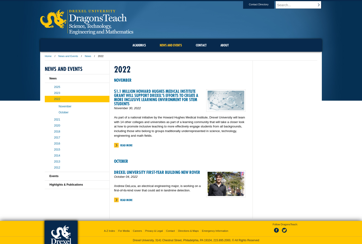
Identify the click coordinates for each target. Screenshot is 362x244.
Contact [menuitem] (201, 45)
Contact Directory (263, 4)
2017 (57, 137)
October (121, 161)
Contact (170, 230)
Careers (137, 230)
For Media (124, 230)
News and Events (68, 56)
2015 (57, 149)
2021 (57, 119)
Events (53, 176)
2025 (57, 87)
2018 (57, 131)
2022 (57, 99)
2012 (57, 167)
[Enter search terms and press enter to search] (301, 5)
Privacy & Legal (154, 230)
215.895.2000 (221, 240)
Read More (126, 145)
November (123, 80)
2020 (57, 125)
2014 (57, 155)
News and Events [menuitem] (171, 45)
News (88, 56)
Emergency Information (215, 230)
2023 (57, 93)
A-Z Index (109, 230)
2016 (57, 143)
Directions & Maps (188, 230)
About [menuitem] (224, 45)
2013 (57, 161)
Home (48, 56)
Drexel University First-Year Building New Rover (157, 172)
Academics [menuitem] (139, 45)
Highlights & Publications (66, 184)
